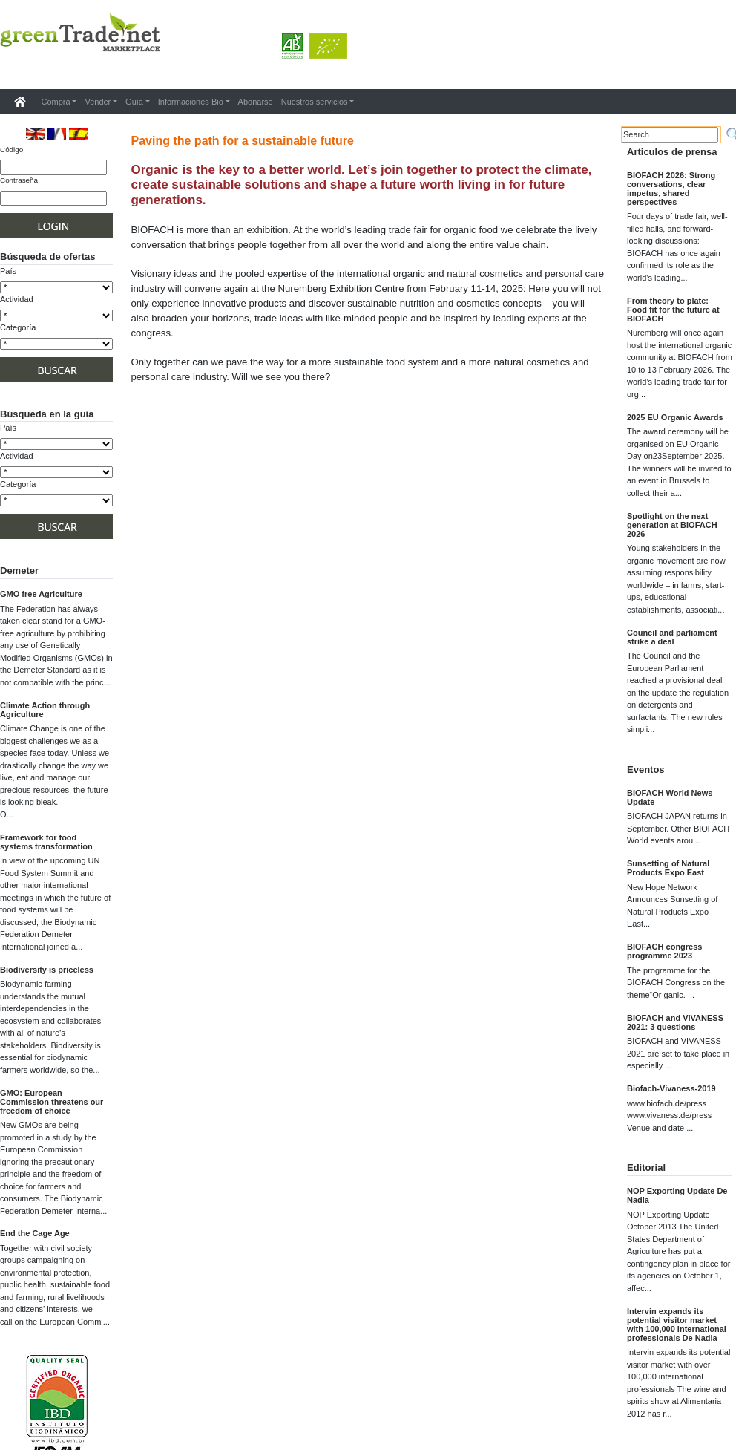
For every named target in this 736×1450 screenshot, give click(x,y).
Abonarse (255, 101)
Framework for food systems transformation (46, 842)
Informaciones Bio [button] (190, 101)
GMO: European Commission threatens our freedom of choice (51, 1101)
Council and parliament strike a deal (672, 637)
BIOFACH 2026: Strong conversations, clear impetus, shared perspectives (671, 188)
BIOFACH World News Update (669, 797)
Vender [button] (98, 101)
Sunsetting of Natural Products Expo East (668, 868)
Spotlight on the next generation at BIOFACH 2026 (672, 525)
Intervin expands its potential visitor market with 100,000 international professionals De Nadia (676, 1324)
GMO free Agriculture (41, 594)
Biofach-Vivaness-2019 (671, 1088)
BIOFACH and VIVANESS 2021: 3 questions (675, 1022)
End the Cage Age (35, 1233)
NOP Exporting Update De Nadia (677, 1195)
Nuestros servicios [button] (314, 101)
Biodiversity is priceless (46, 969)
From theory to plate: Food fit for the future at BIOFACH (673, 309)
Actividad (16, 299)
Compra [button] (56, 101)
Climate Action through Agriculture (45, 710)
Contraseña (19, 180)
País (8, 271)
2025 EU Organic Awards (675, 417)
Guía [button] (134, 101)
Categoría (18, 327)
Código (11, 150)
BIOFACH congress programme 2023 (664, 951)
